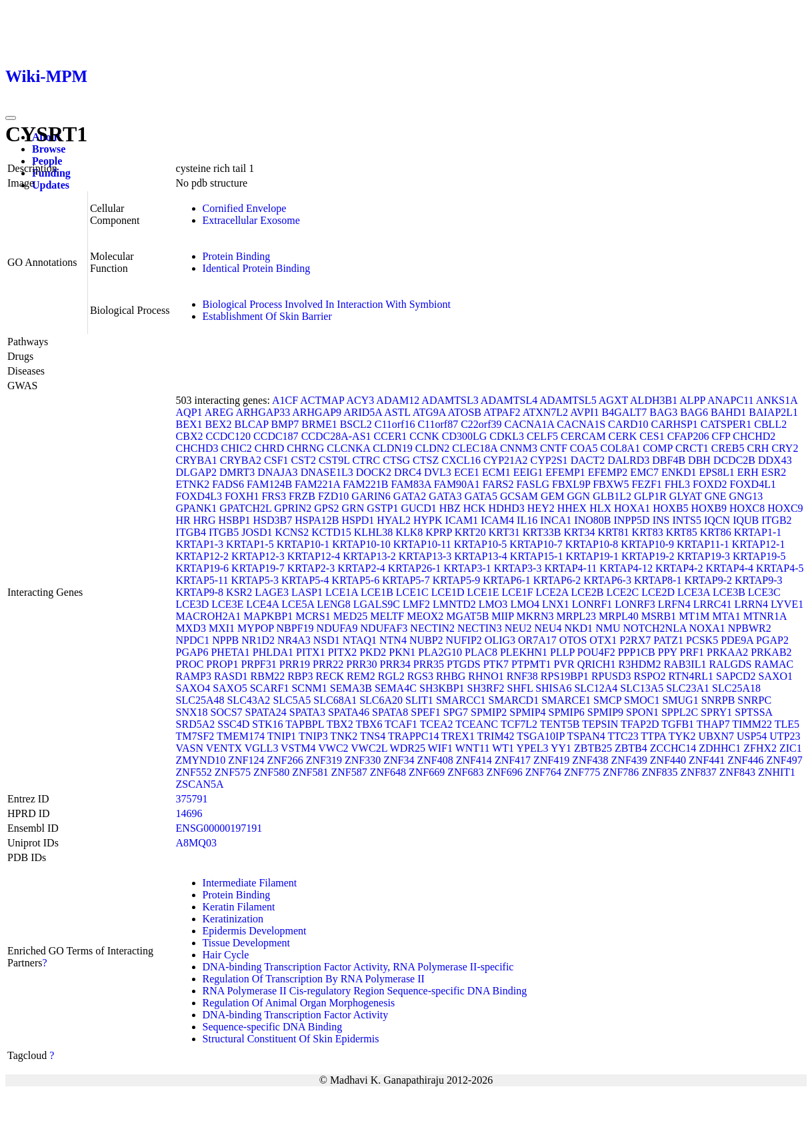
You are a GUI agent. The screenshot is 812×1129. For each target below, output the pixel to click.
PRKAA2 (727, 652)
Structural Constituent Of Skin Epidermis (291, 1038)
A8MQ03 (196, 842)
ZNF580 (271, 772)
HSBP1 (235, 520)
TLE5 (787, 724)
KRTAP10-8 (592, 544)
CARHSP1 (674, 424)
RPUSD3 (611, 676)
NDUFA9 (337, 628)
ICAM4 (497, 520)
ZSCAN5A (200, 784)
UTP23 (784, 736)
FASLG (533, 484)
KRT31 (504, 532)
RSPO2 (649, 676)
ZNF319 (324, 760)
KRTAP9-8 (200, 592)
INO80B (592, 520)
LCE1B (377, 592)
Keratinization (233, 918)
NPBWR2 (749, 628)
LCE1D (448, 592)
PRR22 (328, 664)
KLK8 (409, 532)
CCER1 (390, 436)
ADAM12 (397, 400)
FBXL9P (571, 484)
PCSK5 (702, 640)
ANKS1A (776, 400)
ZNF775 (582, 772)
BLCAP (252, 424)
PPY (667, 652)
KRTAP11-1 (703, 544)
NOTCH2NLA (654, 628)
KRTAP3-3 (518, 568)
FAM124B (269, 484)
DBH (699, 460)
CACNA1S (581, 424)
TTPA (653, 736)
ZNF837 (699, 772)
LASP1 (307, 592)
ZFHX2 (760, 748)
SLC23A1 (687, 688)
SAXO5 (230, 688)
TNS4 (372, 736)
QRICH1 (596, 664)
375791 (192, 798)
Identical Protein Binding (257, 268)
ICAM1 (462, 520)
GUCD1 (418, 508)
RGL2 (391, 676)
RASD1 (231, 676)
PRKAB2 (771, 652)
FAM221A (317, 484)
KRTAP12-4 (314, 556)
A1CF (285, 400)
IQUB (746, 520)
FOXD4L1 (753, 484)
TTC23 (622, 736)
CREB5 (728, 448)
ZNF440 (668, 760)
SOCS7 (227, 712)
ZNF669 (427, 772)
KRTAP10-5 (480, 544)
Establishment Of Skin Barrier (267, 316)
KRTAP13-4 (480, 556)
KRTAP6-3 (607, 580)
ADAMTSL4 (509, 400)
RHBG (450, 676)
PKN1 (402, 652)
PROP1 (222, 664)
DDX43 (775, 460)
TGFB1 (677, 724)
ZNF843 (737, 772)
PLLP (562, 652)
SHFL (520, 688)
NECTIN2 (432, 628)
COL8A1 (621, 448)
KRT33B (542, 532)
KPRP (438, 532)
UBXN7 (716, 736)
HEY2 (541, 508)
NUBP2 (426, 640)
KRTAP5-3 (255, 580)
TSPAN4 (586, 736)
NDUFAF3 (384, 628)
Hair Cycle (226, 954)
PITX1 (310, 652)
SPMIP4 (527, 712)
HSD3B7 (273, 520)
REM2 (361, 676)
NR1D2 (258, 640)
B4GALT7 (624, 412)
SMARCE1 (566, 700)
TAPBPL (304, 724)
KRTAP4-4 (729, 568)
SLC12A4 (595, 688)
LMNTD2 (454, 604)
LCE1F (517, 592)
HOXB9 (709, 508)
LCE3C (764, 592)
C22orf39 (481, 424)
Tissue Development (246, 942)
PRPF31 (258, 664)
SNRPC (754, 700)
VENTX (224, 748)
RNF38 (522, 676)
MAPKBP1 (268, 616)
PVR (564, 664)
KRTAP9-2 (708, 580)
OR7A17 (537, 640)
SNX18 (192, 712)
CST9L (334, 460)
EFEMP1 (565, 472)
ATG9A (429, 412)
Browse (48, 149)
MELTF (387, 616)
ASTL (397, 412)
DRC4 (407, 472)
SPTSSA (753, 712)
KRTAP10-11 (422, 544)
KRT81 (613, 532)
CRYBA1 (196, 460)
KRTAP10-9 (647, 544)
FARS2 (498, 484)
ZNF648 (388, 772)
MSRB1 (658, 616)
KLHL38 (373, 532)
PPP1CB (636, 652)
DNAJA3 (277, 472)
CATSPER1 (726, 424)
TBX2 (340, 724)
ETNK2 (193, 484)
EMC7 (644, 472)
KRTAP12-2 (202, 556)
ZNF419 (551, 760)
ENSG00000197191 (219, 828)
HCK (474, 508)
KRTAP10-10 (361, 544)
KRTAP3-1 (467, 568)
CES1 (651, 436)
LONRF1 (592, 604)
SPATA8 (390, 712)
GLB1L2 (612, 496)
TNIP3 (313, 736)
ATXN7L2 (545, 412)
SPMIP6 (567, 712)
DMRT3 (237, 472)
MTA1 (726, 616)
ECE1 (466, 472)
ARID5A (362, 412)
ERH (748, 472)
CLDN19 (393, 448)
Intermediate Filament (250, 882)
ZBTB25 (593, 748)
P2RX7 (635, 640)
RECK (329, 676)
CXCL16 (461, 460)
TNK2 (343, 736)
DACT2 (588, 460)
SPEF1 (425, 712)
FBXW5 (611, 484)
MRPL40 (619, 616)
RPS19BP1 (565, 676)
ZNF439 (629, 760)
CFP (720, 436)
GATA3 (445, 496)
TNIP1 (282, 736)
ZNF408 (435, 760)
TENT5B (560, 724)
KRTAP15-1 (536, 556)
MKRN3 (535, 616)
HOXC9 (785, 508)
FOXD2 (710, 484)
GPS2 (326, 508)
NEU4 (548, 628)
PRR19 (294, 664)
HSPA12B (317, 520)
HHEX (572, 508)
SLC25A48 (200, 700)
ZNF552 (194, 772)
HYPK (428, 520)
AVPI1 (584, 412)
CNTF (553, 448)
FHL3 (677, 484)
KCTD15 (331, 532)
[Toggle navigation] (10, 118)
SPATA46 (348, 712)
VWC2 (333, 748)
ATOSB (464, 412)
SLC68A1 (335, 700)
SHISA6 (553, 688)
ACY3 (360, 400)
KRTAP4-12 (626, 568)
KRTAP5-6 (356, 580)
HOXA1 (632, 508)
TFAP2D (640, 724)
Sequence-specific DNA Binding (273, 1026)
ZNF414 (474, 760)
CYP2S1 (549, 460)
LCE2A (552, 592)
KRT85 (681, 532)
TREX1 (458, 736)
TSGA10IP (540, 736)
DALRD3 (628, 460)
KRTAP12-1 (758, 544)
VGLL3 (262, 748)
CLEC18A (474, 448)
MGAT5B (467, 616)
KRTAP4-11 (570, 568)
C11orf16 (395, 424)
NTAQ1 (360, 640)
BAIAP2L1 (773, 412)
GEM (553, 496)
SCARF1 (269, 688)
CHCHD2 (754, 436)
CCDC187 (276, 436)
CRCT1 (692, 448)
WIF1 (440, 748)
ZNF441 (707, 760)
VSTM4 (298, 748)
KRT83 (647, 532)
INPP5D (631, 520)
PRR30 (361, 664)
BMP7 (285, 424)
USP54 (752, 736)
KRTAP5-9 (457, 580)
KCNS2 (292, 532)
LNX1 (555, 604)
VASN (190, 748)
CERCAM (583, 436)
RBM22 (268, 676)
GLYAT (685, 496)
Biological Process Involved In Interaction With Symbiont (327, 304)
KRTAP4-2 (679, 568)
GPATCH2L (245, 508)
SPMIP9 (605, 712)
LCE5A (297, 604)
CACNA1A (530, 424)
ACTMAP (322, 400)
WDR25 (407, 748)
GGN (579, 496)
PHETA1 (230, 652)
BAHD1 (728, 412)
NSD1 (326, 640)
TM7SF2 (195, 736)
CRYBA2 (240, 460)
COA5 (584, 448)
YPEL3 (532, 748)
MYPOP (255, 628)
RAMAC (773, 664)
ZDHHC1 (720, 748)
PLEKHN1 (523, 652)
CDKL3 (506, 436)
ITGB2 (776, 520)
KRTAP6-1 (507, 580)
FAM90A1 (457, 484)
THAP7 (713, 724)
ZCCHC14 (673, 748)
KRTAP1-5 (250, 544)
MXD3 (191, 628)
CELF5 (542, 436)
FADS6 (228, 484)
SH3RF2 (486, 688)
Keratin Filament (239, 906)
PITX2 (342, 652)
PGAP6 (192, 652)
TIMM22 (752, 724)
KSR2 (239, 592)
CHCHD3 (197, 448)
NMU (607, 628)
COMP (658, 448)
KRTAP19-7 (258, 568)
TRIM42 (496, 736)
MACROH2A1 (208, 616)
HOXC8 (747, 508)
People (47, 161)
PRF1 (692, 652)
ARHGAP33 (262, 412)
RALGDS (730, 664)
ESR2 (773, 472)
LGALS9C (376, 604)
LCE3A (693, 592)
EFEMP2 (608, 472)
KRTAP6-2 (557, 580)
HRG (204, 520)
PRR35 (428, 664)
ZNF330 (363, 760)
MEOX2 (425, 616)
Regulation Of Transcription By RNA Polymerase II (314, 978)
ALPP (692, 400)
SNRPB (718, 700)
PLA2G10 (440, 652)
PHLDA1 (273, 652)
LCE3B (729, 592)
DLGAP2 (196, 472)
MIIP (502, 616)
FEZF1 (646, 484)
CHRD (269, 448)
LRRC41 (712, 604)
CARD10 (628, 424)
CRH (758, 448)
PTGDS (464, 664)
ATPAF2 (501, 412)
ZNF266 (285, 760)
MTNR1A (765, 616)
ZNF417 (513, 760)
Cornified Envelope (245, 208)
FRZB (302, 496)
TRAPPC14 (413, 736)
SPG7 (455, 712)
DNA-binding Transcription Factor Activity (296, 1014)
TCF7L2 (519, 724)
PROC (190, 664)
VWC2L (369, 748)
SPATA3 (307, 712)
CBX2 (189, 436)
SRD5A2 (195, 724)
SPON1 (642, 712)
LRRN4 (751, 604)
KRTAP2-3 (311, 568)
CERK (623, 436)
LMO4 (524, 604)
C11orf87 (437, 424)
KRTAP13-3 (425, 556)
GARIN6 (371, 496)
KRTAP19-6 (202, 568)
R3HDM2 (639, 664)
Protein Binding (237, 256)
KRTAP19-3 (703, 556)
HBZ (450, 508)
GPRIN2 (292, 508)
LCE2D (658, 592)
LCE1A (341, 592)
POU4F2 (596, 652)
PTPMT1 (531, 664)
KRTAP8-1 (658, 580)
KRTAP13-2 (369, 556)
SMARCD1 (514, 700)
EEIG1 (528, 472)
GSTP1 (382, 508)
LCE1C (412, 592)
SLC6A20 (381, 700)
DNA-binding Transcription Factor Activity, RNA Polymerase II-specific (358, 966)
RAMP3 (193, 676)
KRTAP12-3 (258, 556)
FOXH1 (242, 496)
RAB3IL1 (684, 664)
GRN (353, 508)
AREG (219, 412)
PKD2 (372, 652)
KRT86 (715, 532)
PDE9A (737, 640)
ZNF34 (398, 760)
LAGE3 (272, 592)
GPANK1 (196, 508)
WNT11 (472, 748)
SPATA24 (266, 712)
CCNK (424, 436)
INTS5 (686, 520)
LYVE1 (787, 604)
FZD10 (333, 496)
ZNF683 (465, 772)
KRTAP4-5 (780, 568)
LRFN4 (674, 604)
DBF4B (668, 460)
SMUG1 (680, 700)
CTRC (366, 460)
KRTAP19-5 (759, 556)
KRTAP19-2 (648, 556)
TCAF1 (401, 724)
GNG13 (746, 496)
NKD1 (578, 628)
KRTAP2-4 (361, 568)
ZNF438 (590, 760)
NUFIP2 (464, 640)
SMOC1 (641, 700)
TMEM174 (241, 736)
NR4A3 (294, 640)
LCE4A (262, 604)
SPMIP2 (489, 712)
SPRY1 (716, 712)
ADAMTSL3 (449, 400)
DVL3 (437, 472)
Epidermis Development (255, 930)
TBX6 (368, 724)
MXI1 (222, 628)
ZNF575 (233, 772)
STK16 (267, 724)
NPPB (225, 640)
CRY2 (784, 448)
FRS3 (273, 496)
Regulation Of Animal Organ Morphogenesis (299, 1002)
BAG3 (663, 412)
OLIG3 (500, 640)
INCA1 (555, 520)
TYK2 (682, 736)
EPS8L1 (716, 472)
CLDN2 (432, 448)
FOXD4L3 (199, 496)
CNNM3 (518, 448)
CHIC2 (236, 448)
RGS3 (420, 676)
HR (183, 520)
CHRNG (305, 448)
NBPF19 (295, 628)
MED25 (350, 616)
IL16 (527, 520)
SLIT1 (419, 700)
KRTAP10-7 (536, 544)
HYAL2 (394, 520)
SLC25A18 (736, 688)
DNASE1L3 (327, 472)
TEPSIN (600, 724)
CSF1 (276, 460)
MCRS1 (312, 616)
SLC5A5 (292, 700)
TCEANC (476, 724)
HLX (600, 508)
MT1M (694, 616)
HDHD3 (507, 508)
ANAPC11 (730, 400)
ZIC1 (790, 748)
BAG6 (694, 412)
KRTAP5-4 (305, 580)
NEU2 (518, 628)
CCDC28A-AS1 (336, 436)
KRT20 (470, 532)
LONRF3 (635, 604)
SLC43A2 (248, 700)
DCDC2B (734, 460)
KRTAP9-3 (759, 580)
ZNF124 (246, 760)
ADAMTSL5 (567, 400)
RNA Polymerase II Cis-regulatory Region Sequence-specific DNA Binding (365, 990)
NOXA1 (707, 628)
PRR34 (395, 664)
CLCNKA (348, 448)
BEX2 (218, 424)
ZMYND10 (201, 760)
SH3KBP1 (442, 688)
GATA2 (409, 496)
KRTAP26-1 (414, 568)
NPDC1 (193, 640)
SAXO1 (776, 676)
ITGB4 (191, 532)
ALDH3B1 (653, 400)
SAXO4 (193, 688)
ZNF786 (621, 772)
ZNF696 (504, 772)
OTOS (573, 640)
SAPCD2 (736, 676)
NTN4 (393, 640)
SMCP (607, 700)
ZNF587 (349, 772)
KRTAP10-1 (303, 544)
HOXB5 (670, 508)
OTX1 (603, 640)
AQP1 (189, 412)
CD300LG (464, 436)
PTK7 (496, 664)
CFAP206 (688, 436)
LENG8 (334, 604)
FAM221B (365, 484)
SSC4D (233, 724)
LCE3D (192, 604)
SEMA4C (396, 688)
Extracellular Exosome (251, 220)
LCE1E (483, 592)
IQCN (717, 520)
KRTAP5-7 (406, 580)
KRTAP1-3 (200, 544)
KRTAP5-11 (202, 580)
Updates (50, 185)
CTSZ (426, 460)
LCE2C (622, 592)
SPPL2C (679, 712)
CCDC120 (228, 436)
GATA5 (481, 496)
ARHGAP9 (316, 412)
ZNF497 (785, 760)
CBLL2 (770, 424)
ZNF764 (543, 772)
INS (661, 520)
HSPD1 (357, 520)
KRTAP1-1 (758, 532)
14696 (189, 813)
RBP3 (300, 676)
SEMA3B (351, 688)
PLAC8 (481, 652)
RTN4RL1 (690, 676)
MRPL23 (577, 616)
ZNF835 (659, 772)
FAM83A (411, 484)
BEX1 (189, 424)
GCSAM (519, 496)
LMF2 (416, 604)
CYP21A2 (505, 460)
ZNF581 (310, 772)
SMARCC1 (461, 700)
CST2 (303, 460)
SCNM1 (309, 688)
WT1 (503, 748)
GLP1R (650, 496)
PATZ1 (668, 640)
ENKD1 (678, 472)
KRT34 (579, 532)
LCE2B (587, 592)
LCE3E (227, 604)
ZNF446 (745, 760)
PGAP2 (772, 640)
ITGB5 (224, 532)
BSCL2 (356, 424)
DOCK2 (373, 472)
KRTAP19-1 (592, 556)
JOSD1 (256, 532)
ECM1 (496, 472)
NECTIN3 (479, 628)
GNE (716, 496)
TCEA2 (436, 724)
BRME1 (319, 424)
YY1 (561, 748)
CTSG (396, 460)
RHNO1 (485, 676)
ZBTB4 (631, 748)
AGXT (613, 400)
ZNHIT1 (776, 772)
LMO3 (493, 604)
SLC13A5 (641, 688)
